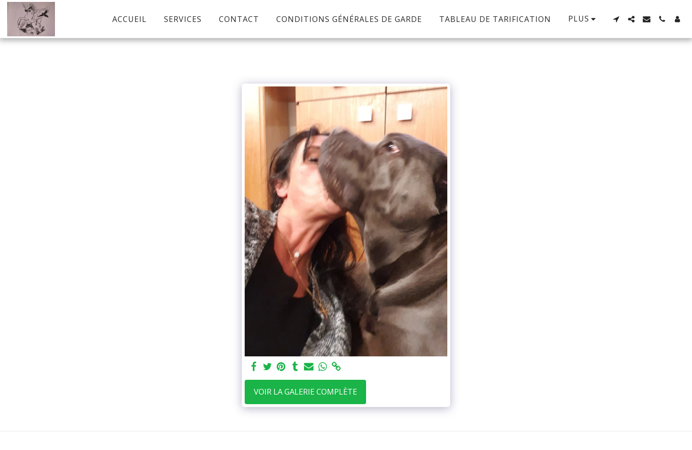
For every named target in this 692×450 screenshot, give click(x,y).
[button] (616, 19)
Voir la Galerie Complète (305, 391)
